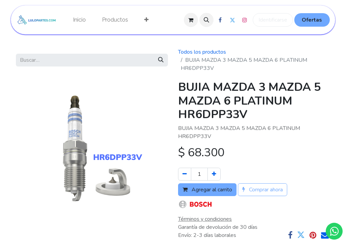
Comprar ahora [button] (262, 189)
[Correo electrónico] (325, 235)
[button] (206, 20)
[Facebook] (290, 235)
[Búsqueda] (161, 60)
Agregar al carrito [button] (207, 189)
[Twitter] (301, 235)
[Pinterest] (313, 235)
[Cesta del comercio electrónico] (191, 20)
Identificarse (272, 20)
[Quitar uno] (184, 174)
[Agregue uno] (214, 174)
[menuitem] (79, 20)
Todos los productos (202, 52)
